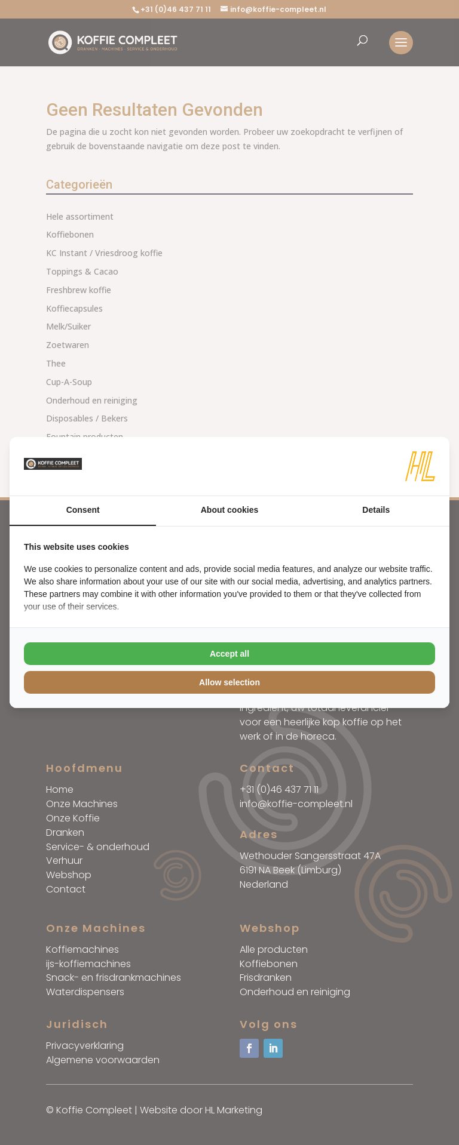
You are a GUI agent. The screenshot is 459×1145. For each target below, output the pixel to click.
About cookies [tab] (229, 510)
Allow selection (229, 682)
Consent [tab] (83, 510)
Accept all (229, 653)
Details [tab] (376, 510)
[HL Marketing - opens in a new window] (420, 466)
